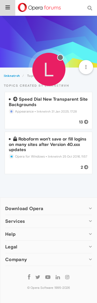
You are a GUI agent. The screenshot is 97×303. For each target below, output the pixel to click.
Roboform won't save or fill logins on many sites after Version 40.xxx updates (47, 144)
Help (10, 234)
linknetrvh (44, 111)
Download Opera (24, 208)
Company (16, 259)
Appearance (21, 111)
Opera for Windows (27, 156)
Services (15, 221)
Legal (11, 246)
